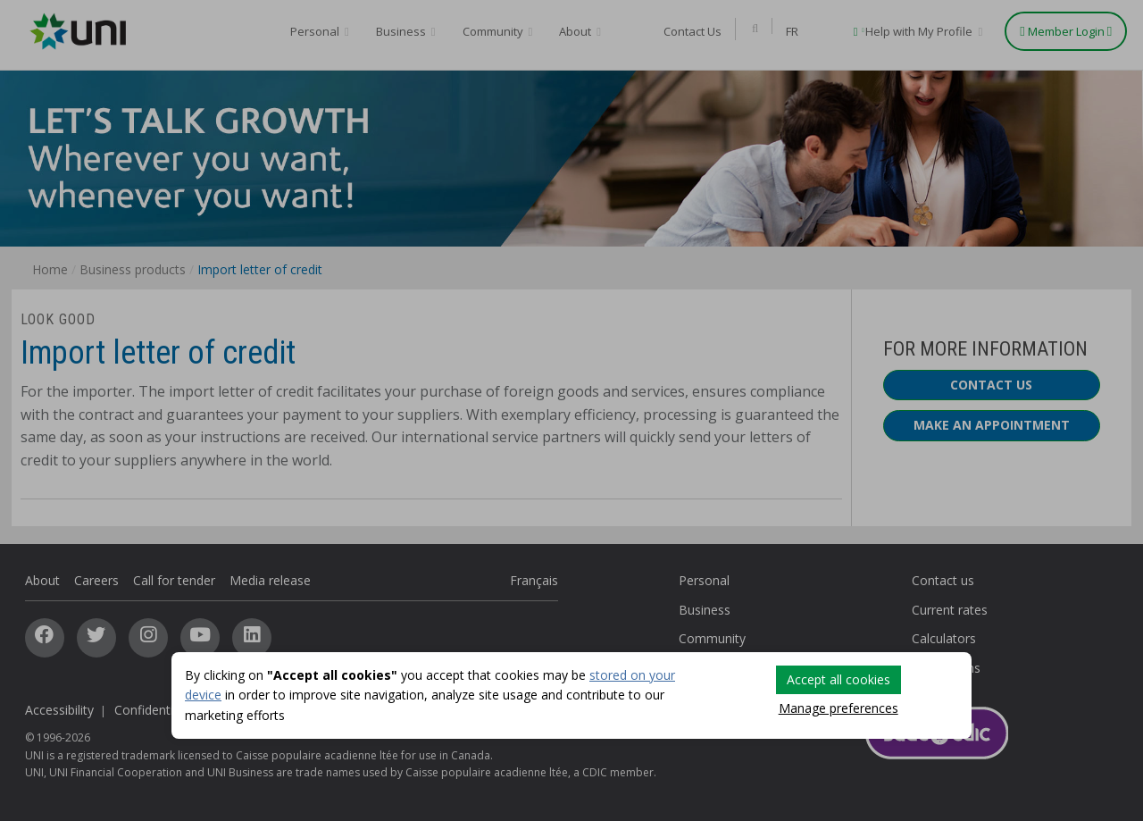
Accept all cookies (838, 679)
